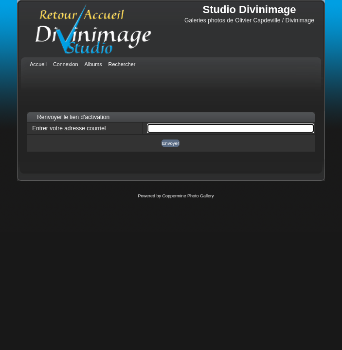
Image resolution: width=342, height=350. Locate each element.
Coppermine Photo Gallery (188, 195)
